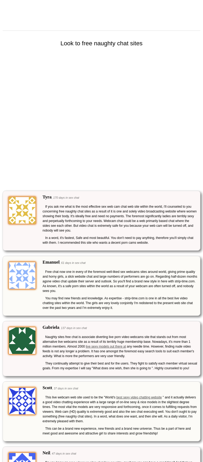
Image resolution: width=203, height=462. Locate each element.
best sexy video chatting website (139, 397)
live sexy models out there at (106, 346)
